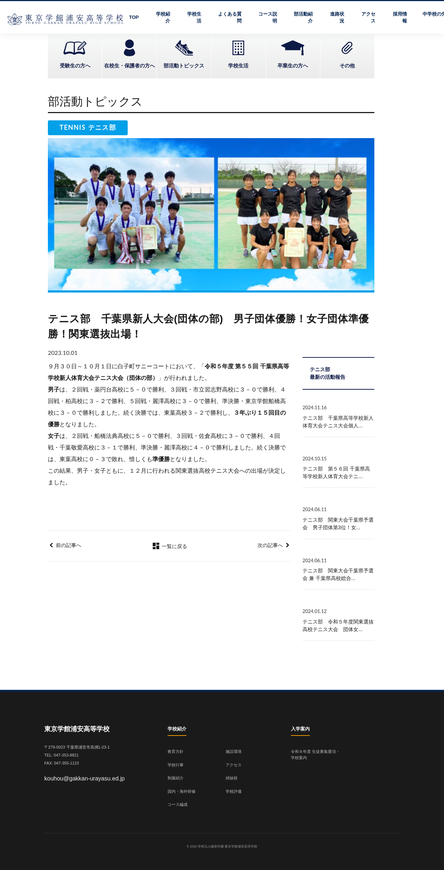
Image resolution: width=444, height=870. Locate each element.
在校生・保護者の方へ (129, 66)
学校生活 (194, 17)
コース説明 (267, 17)
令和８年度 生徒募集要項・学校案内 (315, 754)
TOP (134, 17)
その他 (347, 66)
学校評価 (234, 791)
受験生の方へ (75, 66)
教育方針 (176, 751)
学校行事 (176, 765)
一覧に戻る (169, 546)
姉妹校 (232, 778)
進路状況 (337, 17)
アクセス (368, 17)
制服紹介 (176, 778)
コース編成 (178, 804)
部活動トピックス (184, 66)
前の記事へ (68, 545)
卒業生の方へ (293, 66)
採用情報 (400, 17)
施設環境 (234, 751)
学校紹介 (163, 17)
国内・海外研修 (182, 791)
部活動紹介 (303, 17)
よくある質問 (230, 17)
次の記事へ (270, 545)
